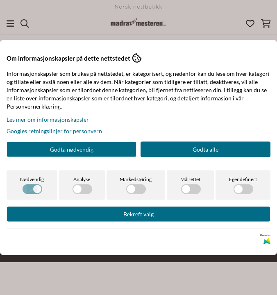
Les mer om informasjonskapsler (48, 119)
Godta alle (205, 149)
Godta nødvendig (71, 149)
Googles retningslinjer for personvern (54, 130)
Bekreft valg (138, 214)
